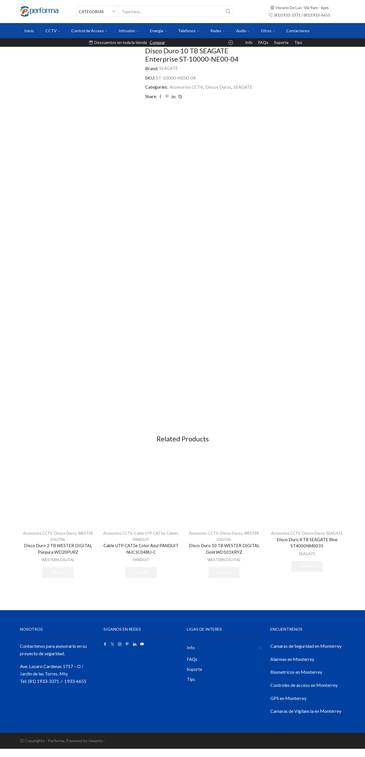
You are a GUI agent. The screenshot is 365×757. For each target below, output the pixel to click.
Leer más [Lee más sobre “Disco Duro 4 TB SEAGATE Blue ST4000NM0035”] (307, 580)
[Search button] (228, 11)
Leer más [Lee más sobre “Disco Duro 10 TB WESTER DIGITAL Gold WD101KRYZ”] (224, 580)
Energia (158, 30)
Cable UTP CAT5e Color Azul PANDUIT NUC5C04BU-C (141, 556)
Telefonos (188, 30)
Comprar (157, 42)
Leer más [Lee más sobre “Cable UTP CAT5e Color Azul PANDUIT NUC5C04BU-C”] (141, 580)
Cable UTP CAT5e (157, 540)
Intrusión (129, 30)
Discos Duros (220, 87)
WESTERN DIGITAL (58, 567)
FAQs (263, 42)
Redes (217, 30)
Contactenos (298, 30)
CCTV (52, 30)
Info (249, 42)
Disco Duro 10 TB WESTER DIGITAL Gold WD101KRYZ (224, 556)
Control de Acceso (89, 30)
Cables (131, 546)
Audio (243, 30)
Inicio (29, 30)
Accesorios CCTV (187, 87)
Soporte (281, 42)
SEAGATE (169, 68)
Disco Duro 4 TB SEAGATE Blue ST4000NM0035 (307, 556)
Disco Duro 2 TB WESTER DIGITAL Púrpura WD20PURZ (58, 556)
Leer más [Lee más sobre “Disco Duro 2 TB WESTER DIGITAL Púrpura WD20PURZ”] (58, 580)
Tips (298, 42)
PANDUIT (148, 546)
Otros (268, 30)
